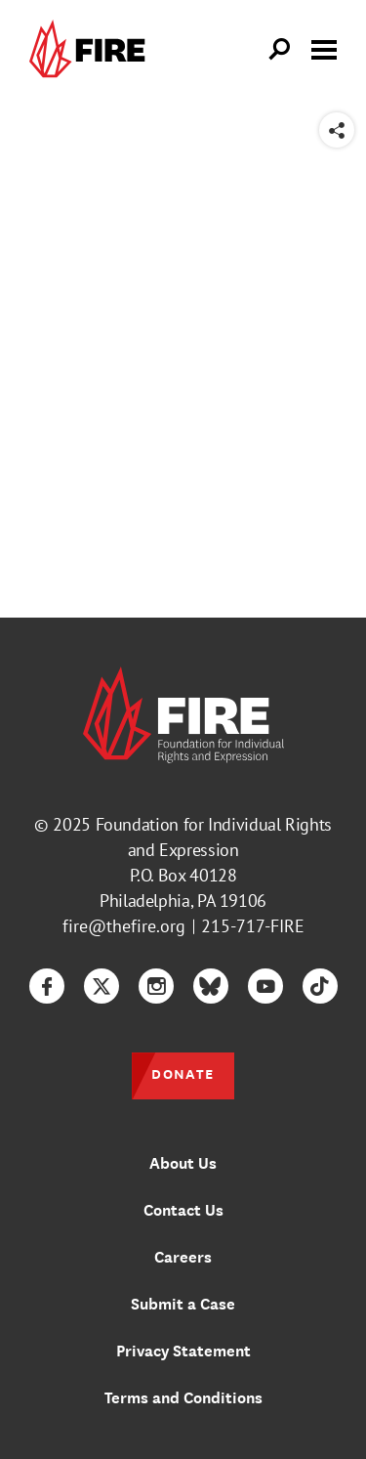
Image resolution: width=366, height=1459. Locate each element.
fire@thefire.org (123, 926)
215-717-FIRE (253, 926)
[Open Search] (280, 50)
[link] (91, 49)
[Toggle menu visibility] (324, 48)
